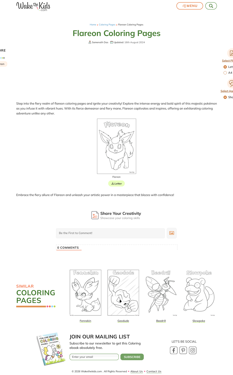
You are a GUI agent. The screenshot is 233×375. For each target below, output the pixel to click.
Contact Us (154, 371)
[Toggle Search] (211, 6)
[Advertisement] (116, 72)
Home (93, 24)
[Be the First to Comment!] (110, 233)
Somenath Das (100, 42)
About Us (136, 371)
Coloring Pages (107, 24)
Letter (118, 183)
